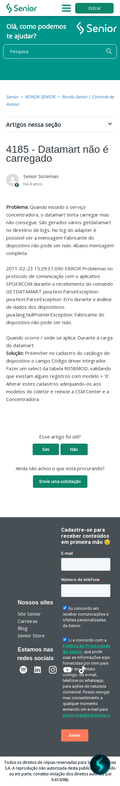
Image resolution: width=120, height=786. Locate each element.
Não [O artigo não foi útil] (74, 449)
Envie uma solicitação (60, 481)
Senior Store (31, 635)
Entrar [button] (94, 8)
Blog (23, 628)
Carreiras (28, 621)
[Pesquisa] (60, 51)
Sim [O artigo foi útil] (45, 449)
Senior (12, 97)
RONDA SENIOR (40, 97)
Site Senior (29, 613)
